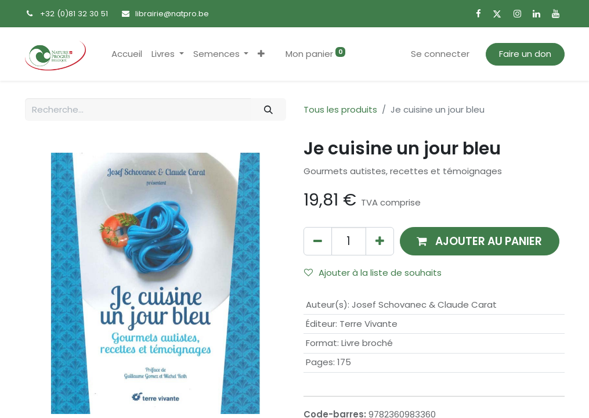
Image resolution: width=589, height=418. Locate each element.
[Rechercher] (268, 109)
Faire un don (525, 54)
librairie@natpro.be (172, 13)
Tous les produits (340, 109)
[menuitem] (127, 54)
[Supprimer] (317, 241)
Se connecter (440, 54)
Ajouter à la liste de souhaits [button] (373, 272)
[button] (261, 54)
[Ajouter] (380, 241)
